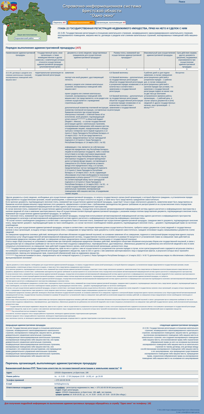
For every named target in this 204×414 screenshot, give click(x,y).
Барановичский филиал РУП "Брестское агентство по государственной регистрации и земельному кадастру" (62, 368)
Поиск (182, 2)
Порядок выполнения (81, 22)
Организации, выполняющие (111, 22)
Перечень (59, 22)
